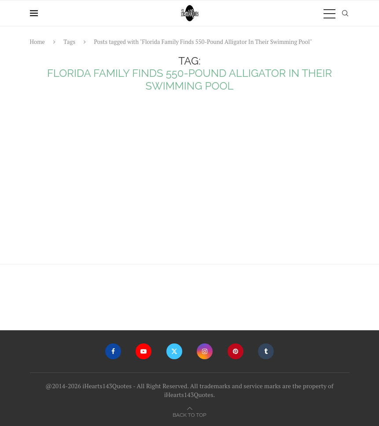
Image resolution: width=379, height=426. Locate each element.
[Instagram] (205, 351)
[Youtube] (143, 351)
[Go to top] (189, 414)
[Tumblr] (266, 351)
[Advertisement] (190, 180)
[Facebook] (113, 351)
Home (37, 42)
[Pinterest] (235, 351)
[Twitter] (174, 351)
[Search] (345, 13)
